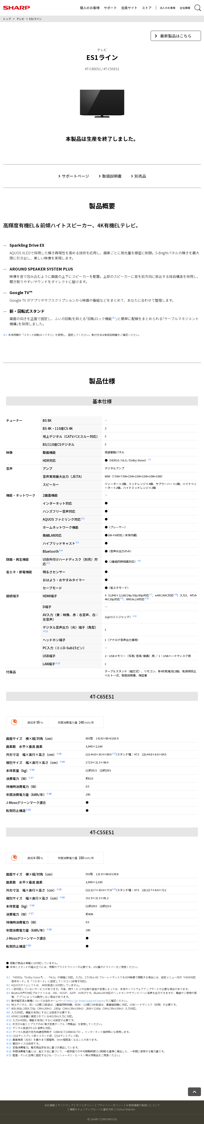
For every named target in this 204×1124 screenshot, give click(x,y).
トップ (7, 19)
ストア (147, 7)
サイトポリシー (85, 1105)
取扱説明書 (112, 176)
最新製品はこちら (173, 36)
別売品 (140, 176)
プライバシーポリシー (110, 1105)
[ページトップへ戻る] (194, 1091)
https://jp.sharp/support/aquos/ (86, 1000)
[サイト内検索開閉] (197, 8)
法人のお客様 (167, 8)
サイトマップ (65, 1105)
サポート (110, 7)
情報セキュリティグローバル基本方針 (92, 1109)
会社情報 (185, 8)
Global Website (125, 1109)
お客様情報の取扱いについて (143, 1105)
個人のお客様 (90, 7)
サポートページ (75, 176)
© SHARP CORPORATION (102, 1119)
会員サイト (129, 7)
